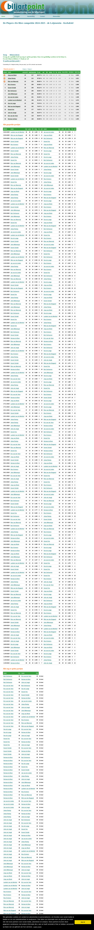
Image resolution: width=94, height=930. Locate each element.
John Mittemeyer (15, 166)
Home (3, 16)
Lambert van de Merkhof (17, 132)
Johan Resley (14, 157)
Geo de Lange (47, 151)
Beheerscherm (14, 55)
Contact (42, 16)
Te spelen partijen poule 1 (11, 61)
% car (38, 72)
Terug (5, 55)
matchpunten (32, 72)
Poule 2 (30, 69)
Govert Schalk (14, 141)
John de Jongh (14, 347)
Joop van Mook (48, 135)
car (43, 72)
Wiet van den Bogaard (16, 135)
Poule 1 (25, 69)
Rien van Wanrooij (49, 147)
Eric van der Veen (49, 338)
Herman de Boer (15, 338)
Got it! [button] (83, 922)
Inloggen (17, 16)
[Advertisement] (47, 39)
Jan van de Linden (49, 132)
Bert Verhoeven (48, 138)
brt (47, 72)
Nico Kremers (14, 144)
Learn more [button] (37, 927)
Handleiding (31, 16)
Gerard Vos (47, 141)
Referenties (56, 16)
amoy (50, 72)
